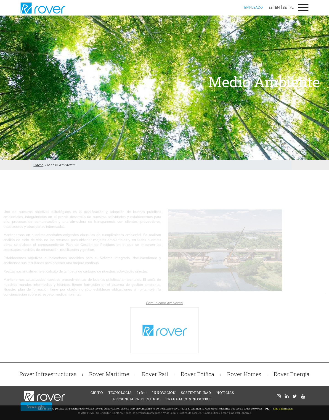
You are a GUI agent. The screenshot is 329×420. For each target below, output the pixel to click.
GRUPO (96, 392)
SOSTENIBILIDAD (196, 392)
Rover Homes (244, 374)
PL (291, 7)
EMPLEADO (253, 7)
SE (285, 7)
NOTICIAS (225, 392)
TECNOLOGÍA (120, 392)
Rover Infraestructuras (48, 374)
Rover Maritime (109, 374)
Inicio (38, 165)
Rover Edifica (197, 374)
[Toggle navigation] (303, 7)
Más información (283, 408)
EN (277, 7)
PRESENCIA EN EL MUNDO (136, 399)
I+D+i (142, 392)
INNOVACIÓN (164, 392)
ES (270, 7)
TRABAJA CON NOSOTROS (189, 399)
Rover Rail (155, 374)
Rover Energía (292, 374)
